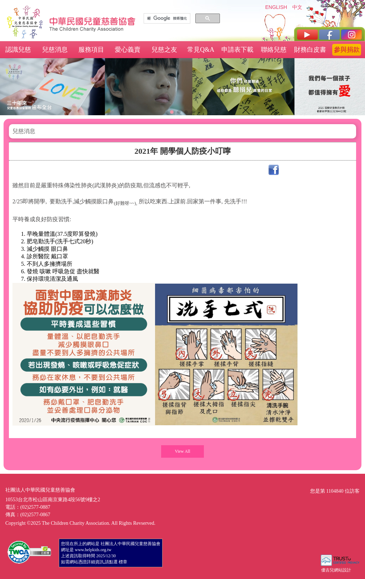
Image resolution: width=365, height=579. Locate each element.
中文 (297, 7)
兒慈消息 (55, 49)
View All (182, 451)
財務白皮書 (310, 49)
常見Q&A (200, 49)
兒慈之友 (164, 49)
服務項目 (91, 49)
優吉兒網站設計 (336, 570)
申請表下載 (237, 49)
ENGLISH (276, 7)
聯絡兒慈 (274, 49)
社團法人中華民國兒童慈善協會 (92, 21)
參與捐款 (347, 49)
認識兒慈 (18, 49)
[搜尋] (167, 18)
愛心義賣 (127, 49)
